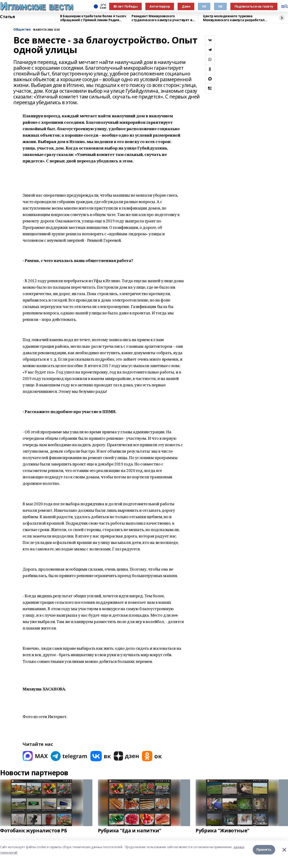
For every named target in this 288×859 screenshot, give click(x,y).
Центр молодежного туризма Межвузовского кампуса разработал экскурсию (233, 18)
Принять (263, 850)
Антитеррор (160, 6)
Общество (22, 30)
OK (220, 6)
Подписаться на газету (254, 6)
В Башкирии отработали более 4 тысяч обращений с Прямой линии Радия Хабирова (93, 18)
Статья (7, 16)
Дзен (186, 6)
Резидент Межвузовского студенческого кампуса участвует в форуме (162, 18)
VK (204, 6)
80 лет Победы (125, 6)
